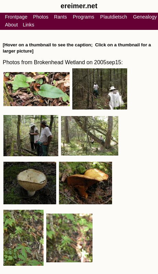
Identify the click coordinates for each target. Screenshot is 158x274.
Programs (83, 17)
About (11, 24)
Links (28, 24)
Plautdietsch (113, 17)
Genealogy (145, 17)
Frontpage (16, 17)
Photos (40, 17)
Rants (60, 17)
